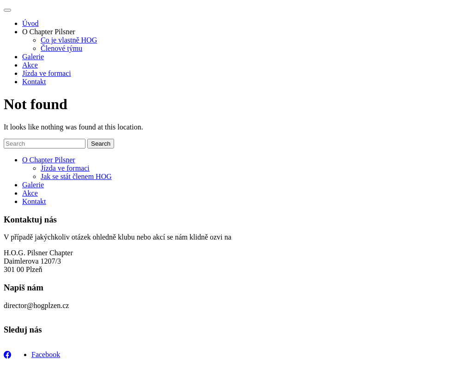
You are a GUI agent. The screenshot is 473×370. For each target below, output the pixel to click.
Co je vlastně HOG (69, 40)
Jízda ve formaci (46, 73)
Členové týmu (61, 48)
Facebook (45, 354)
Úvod (30, 23)
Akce (30, 65)
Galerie (33, 57)
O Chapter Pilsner (48, 32)
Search (100, 143)
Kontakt (34, 82)
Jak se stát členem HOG (76, 176)
